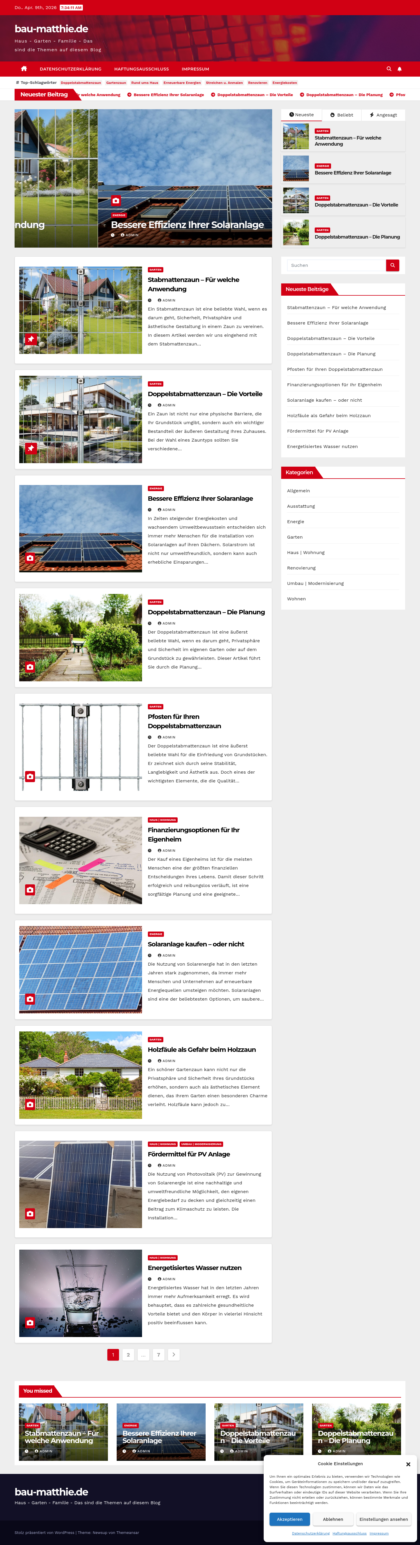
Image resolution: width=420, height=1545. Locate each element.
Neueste (301, 114)
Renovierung (301, 568)
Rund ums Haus (144, 83)
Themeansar (127, 1532)
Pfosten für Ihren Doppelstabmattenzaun (335, 369)
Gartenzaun (116, 83)
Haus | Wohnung (163, 819)
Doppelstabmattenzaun (81, 83)
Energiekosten (285, 83)
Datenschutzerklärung (311, 1533)
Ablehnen (333, 1519)
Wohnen (296, 599)
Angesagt (383, 115)
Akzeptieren (290, 1519)
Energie (322, 165)
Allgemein (298, 490)
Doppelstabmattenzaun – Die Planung (357, 237)
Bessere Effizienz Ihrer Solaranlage (353, 173)
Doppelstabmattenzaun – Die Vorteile (356, 205)
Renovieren (257, 83)
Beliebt (341, 115)
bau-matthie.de (51, 29)
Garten (35, 215)
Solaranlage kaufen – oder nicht (196, 944)
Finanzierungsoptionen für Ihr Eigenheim (334, 384)
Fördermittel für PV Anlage (189, 1154)
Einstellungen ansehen (384, 1519)
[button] (408, 1464)
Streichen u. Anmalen (224, 83)
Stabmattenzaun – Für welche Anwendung (123, 224)
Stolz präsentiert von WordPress (45, 1532)
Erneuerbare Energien (182, 83)
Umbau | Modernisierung (201, 1144)
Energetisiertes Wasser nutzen (195, 1268)
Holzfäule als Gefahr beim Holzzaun (202, 1050)
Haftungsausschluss (349, 1533)
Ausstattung (301, 506)
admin (46, 235)
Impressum (379, 1533)
